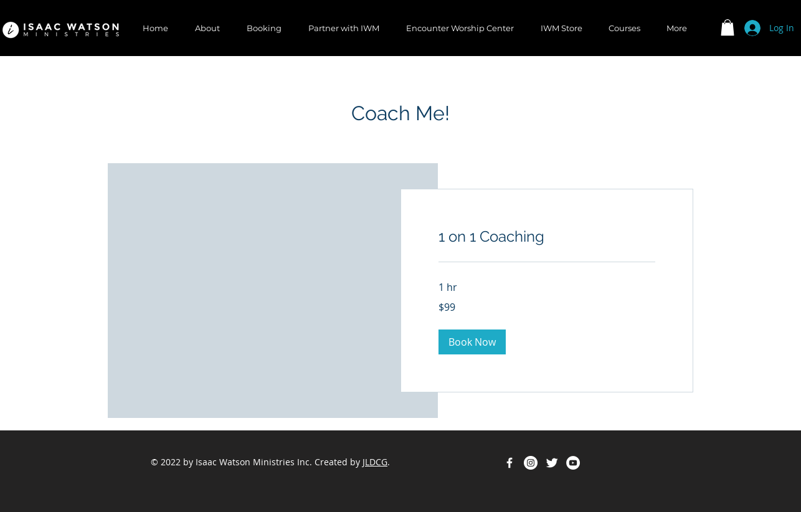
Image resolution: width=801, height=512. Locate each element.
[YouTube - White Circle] (573, 463)
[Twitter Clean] (552, 463)
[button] (727, 27)
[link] (546, 237)
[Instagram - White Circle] (531, 463)
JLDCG (375, 462)
